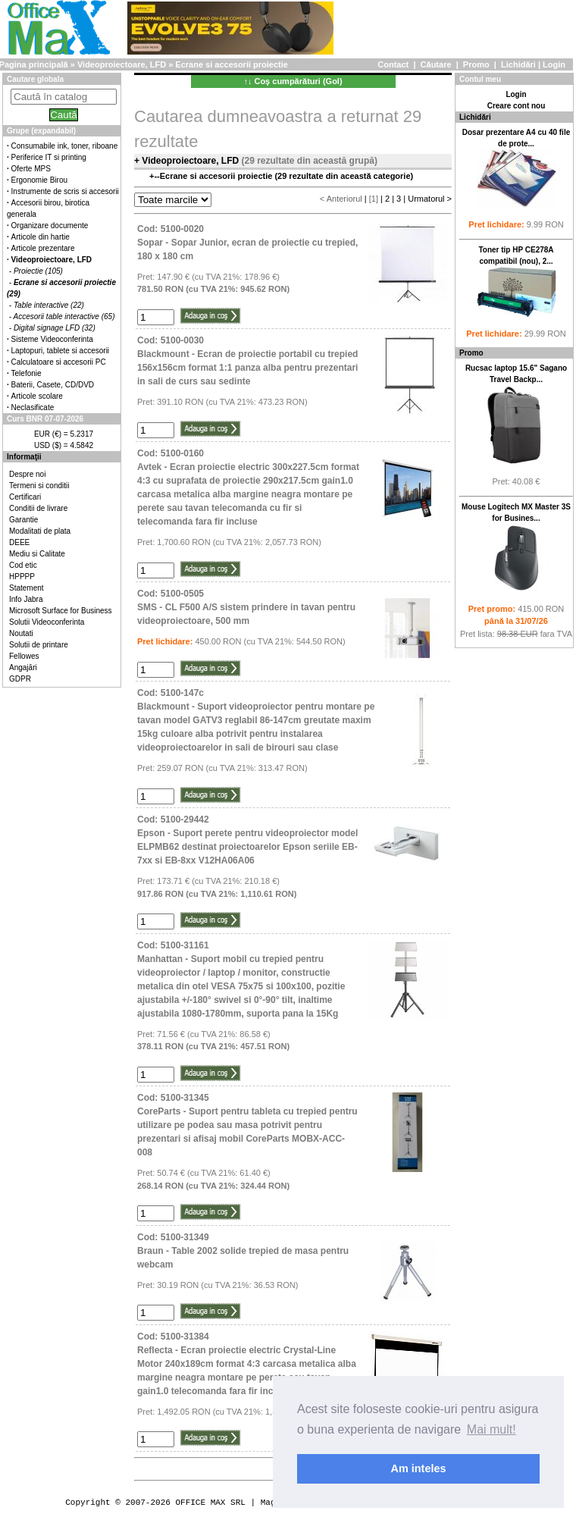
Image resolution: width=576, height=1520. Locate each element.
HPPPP (22, 576)
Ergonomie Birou (39, 180)
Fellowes (24, 656)
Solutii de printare (38, 645)
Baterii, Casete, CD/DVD (52, 385)
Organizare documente (50, 225)
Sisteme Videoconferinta (52, 339)
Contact (393, 64)
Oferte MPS (31, 169)
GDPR (20, 679)
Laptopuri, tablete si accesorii (60, 350)
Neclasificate (33, 407)
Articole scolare (37, 396)
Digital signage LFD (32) (54, 328)
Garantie (23, 520)
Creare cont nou (516, 106)
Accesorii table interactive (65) (64, 316)
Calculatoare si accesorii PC (58, 362)
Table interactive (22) (49, 305)
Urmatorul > (430, 198)
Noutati (21, 633)
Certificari (25, 497)
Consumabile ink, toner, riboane (64, 146)
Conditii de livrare (38, 508)
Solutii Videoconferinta (46, 622)
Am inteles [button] (418, 1468)
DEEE (19, 542)
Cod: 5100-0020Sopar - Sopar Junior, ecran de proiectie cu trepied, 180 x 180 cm (247, 243)
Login (554, 64)
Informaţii (24, 457)
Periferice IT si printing (48, 157)
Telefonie (26, 373)
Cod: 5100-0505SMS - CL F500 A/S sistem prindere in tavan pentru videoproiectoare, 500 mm (246, 607)
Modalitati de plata (39, 531)
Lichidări (518, 64)
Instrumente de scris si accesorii (65, 191)
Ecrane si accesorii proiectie (231, 64)
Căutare (436, 64)
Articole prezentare (43, 248)
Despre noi (27, 474)
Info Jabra (25, 599)
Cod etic (23, 565)
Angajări (23, 667)
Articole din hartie (40, 237)
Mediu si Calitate (37, 554)
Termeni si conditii (39, 485)
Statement (26, 588)
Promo (476, 64)
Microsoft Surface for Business (60, 610)
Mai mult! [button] (491, 1429)
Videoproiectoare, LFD (121, 64)
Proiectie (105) (38, 271)
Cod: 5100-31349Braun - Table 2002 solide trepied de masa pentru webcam (243, 1251)
